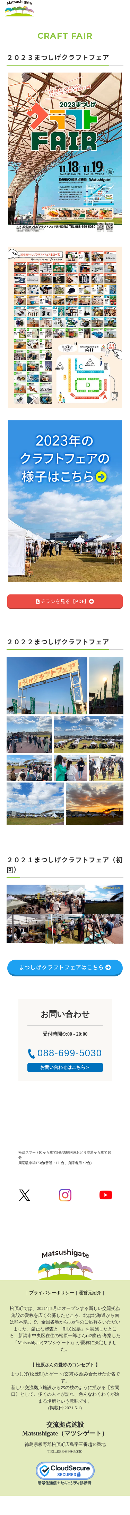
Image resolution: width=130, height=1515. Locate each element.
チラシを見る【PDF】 (65, 601)
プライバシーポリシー (51, 1292)
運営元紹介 (90, 1292)
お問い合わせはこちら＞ (65, 1067)
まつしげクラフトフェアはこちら (65, 967)
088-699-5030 (65, 1053)
